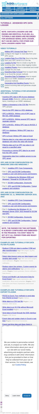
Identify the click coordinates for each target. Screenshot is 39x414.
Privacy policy (24, 412)
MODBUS (33, 10)
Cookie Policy (20, 365)
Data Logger (20, 10)
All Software (7, 18)
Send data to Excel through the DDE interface (19, 313)
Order (8, 8)
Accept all (27, 395)
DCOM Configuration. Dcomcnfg (20, 183)
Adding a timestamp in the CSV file (15, 105)
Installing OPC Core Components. (20, 168)
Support (20, 8)
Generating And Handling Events (17, 83)
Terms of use (15, 412)
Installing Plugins (11, 67)
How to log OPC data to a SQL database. (17, 110)
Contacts (32, 8)
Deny (7, 395)
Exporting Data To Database (15, 76)
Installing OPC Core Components (20, 200)
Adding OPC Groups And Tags (16, 51)
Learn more (16, 395)
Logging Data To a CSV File (15, 58)
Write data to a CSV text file (12, 301)
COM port (8, 10)
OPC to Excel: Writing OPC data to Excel (17, 136)
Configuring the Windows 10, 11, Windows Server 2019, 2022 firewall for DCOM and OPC (19, 211)
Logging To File (10, 63)
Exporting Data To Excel (13, 72)
